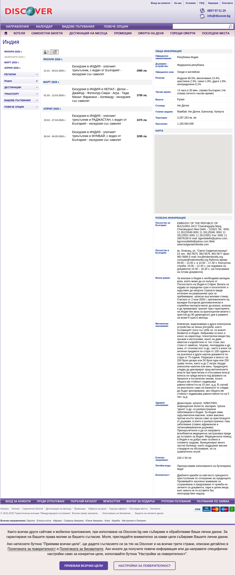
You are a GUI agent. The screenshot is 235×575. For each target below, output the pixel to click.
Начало (4, 508)
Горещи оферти (117, 508)
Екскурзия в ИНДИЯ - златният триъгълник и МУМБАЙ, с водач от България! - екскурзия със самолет (96, 136)
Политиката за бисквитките (81, 549)
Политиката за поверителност (32, 549)
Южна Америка (94, 520)
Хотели (15, 508)
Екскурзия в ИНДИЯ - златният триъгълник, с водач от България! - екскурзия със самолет (96, 70)
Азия (107, 520)
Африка (57, 520)
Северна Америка (74, 520)
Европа (31, 520)
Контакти (155, 508)
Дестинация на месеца (58, 508)
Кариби (116, 520)
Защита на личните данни (149, 513)
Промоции (79, 508)
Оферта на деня (97, 508)
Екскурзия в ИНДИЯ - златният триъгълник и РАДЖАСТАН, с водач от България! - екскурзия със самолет (99, 119)
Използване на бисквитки (117, 513)
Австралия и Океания (134, 520)
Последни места (138, 508)
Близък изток (44, 520)
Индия (11, 42)
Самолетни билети (32, 508)
